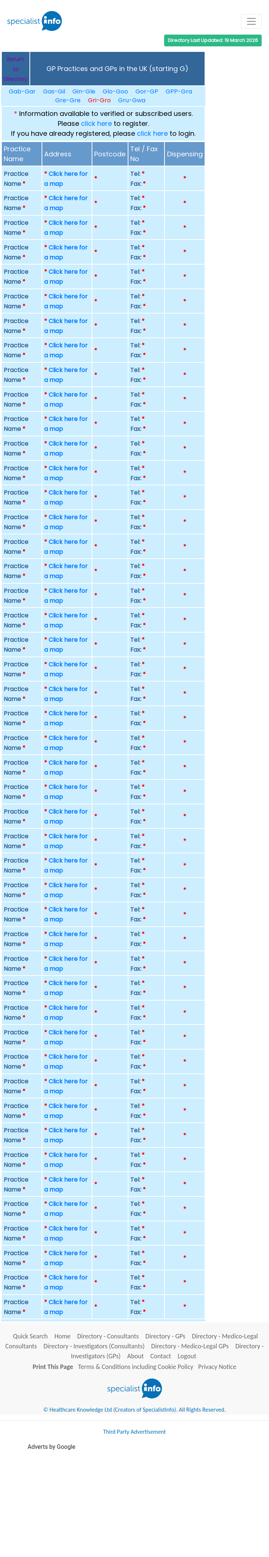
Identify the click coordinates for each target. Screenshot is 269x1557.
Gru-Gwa (131, 100)
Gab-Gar (22, 91)
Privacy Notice (217, 1367)
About (135, 1356)
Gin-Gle (83, 91)
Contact (160, 1356)
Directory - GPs (165, 1336)
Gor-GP (146, 91)
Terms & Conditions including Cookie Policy (135, 1367)
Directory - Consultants (108, 1336)
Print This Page (53, 1367)
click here (96, 123)
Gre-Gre (68, 100)
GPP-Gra (179, 91)
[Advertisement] (148, 1502)
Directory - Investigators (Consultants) (94, 1346)
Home (62, 1336)
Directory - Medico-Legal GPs (190, 1346)
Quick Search (30, 1336)
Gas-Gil (54, 91)
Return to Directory (15, 69)
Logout (187, 1356)
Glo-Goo (115, 91)
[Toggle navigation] (251, 21)
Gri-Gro (99, 100)
